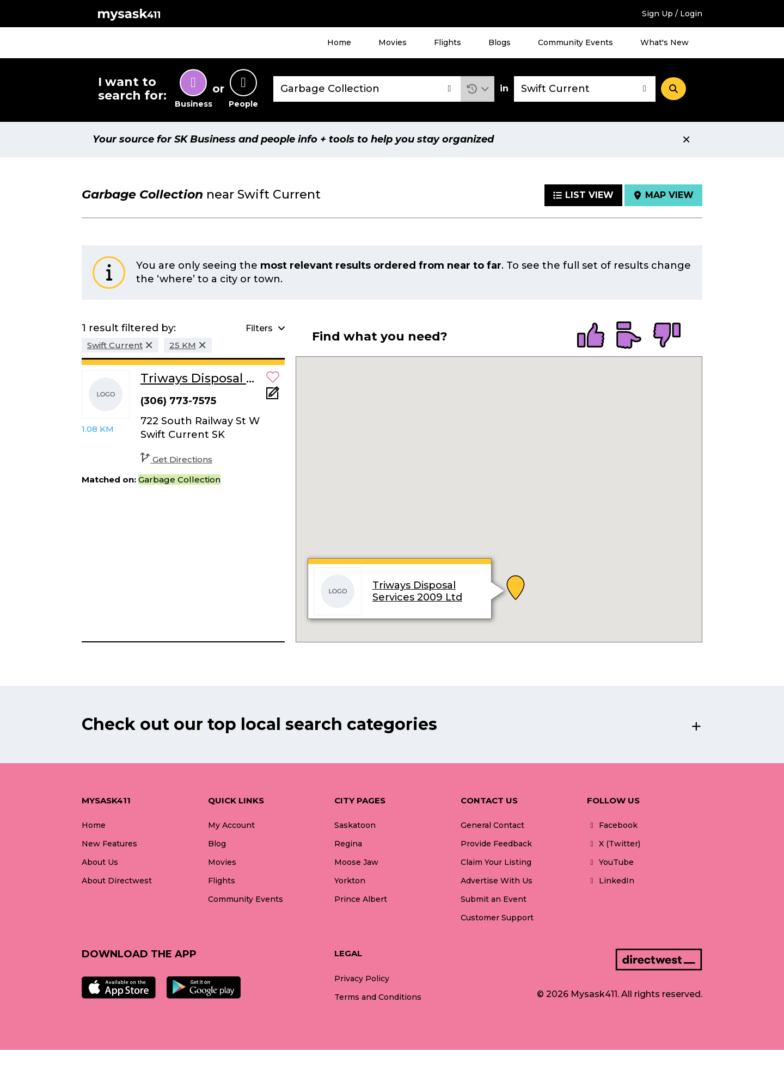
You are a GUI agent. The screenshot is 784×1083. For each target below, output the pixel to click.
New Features (109, 844)
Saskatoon (355, 825)
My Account (231, 825)
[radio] (591, 336)
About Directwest (117, 881)
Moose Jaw (356, 862)
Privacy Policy (361, 978)
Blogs (499, 42)
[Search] (673, 88)
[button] (478, 89)
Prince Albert (360, 899)
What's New (664, 42)
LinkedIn (610, 881)
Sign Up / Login (672, 13)
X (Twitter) (613, 844)
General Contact (492, 825)
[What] (367, 89)
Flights (447, 42)
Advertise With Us (496, 881)
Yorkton (349, 881)
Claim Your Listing (496, 862)
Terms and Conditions (377, 997)
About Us (100, 862)
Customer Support (497, 918)
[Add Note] (272, 396)
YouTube (610, 862)
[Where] (585, 89)
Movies (392, 42)
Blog (217, 844)
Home (339, 42)
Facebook (612, 825)
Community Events (575, 42)
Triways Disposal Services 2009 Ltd (417, 592)
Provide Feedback (496, 844)
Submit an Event (493, 899)
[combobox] (367, 89)
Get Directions (176, 459)
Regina (348, 844)
